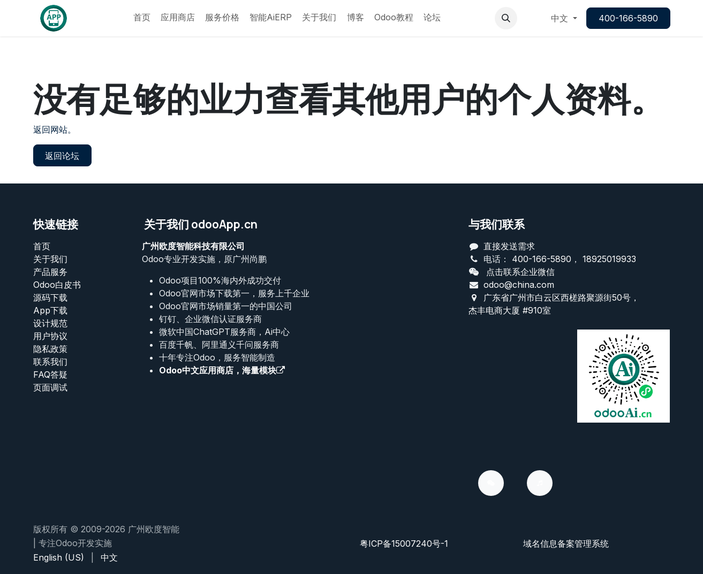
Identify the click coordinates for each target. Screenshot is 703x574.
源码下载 (50, 297)
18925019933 (609, 259)
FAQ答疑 (50, 374)
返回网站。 (54, 129)
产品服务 (50, 271)
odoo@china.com (518, 284)
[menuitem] (142, 18)
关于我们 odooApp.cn (201, 224)
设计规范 (50, 323)
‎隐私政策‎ (50, 348)
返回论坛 (62, 155)
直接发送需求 (509, 246)
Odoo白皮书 (57, 284)
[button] (506, 18)
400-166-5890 (628, 18)
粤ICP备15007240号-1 (404, 543)
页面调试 (50, 387)
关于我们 (50, 259)
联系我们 (50, 361)
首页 (41, 246)
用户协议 (50, 336)
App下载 (50, 310)
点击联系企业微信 (520, 271)
